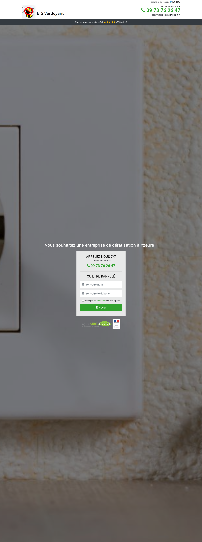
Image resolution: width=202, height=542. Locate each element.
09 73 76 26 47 (160, 10)
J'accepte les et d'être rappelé (102, 300)
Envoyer (101, 307)
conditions (101, 300)
